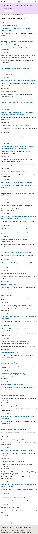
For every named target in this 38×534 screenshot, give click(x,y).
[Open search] (32, 2)
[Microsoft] (19, 2)
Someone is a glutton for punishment (13, 172)
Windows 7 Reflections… (9, 284)
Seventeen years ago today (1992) (12, 395)
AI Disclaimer (3, 530)
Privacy (27, 530)
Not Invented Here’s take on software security (16, 252)
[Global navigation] (1, 2)
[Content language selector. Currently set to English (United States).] (7, 527)
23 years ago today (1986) (9, 363)
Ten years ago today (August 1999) (12, 440)
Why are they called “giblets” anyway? (14, 273)
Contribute (22, 530)
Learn (2, 14)
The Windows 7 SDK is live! (10, 507)
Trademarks (22, 532)
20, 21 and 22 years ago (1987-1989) (13, 374)
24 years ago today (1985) (9, 352)
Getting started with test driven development (16, 125)
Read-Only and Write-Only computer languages (17, 102)
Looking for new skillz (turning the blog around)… (17, 306)
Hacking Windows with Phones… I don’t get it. (16, 205)
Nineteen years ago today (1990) (12, 384)
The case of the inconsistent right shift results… (17, 182)
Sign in (35, 1)
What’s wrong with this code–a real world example (18, 80)
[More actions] (36, 15)
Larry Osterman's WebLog (17, 14)
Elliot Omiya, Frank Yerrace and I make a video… (17, 450)
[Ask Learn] (33, 15)
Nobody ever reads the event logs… (13, 136)
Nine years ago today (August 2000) (13, 461)
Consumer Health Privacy (6, 532)
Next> (2, 518)
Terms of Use (16, 532)
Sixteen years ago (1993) (9, 406)
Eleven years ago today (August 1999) (13, 429)
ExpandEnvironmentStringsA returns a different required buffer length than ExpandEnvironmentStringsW (17, 43)
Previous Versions (11, 530)
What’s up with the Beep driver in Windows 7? (16, 263)
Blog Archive (8, 14)
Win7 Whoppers (6, 295)
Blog (17, 530)
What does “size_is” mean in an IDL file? (14, 229)
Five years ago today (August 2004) (13, 497)
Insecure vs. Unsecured (9, 91)
